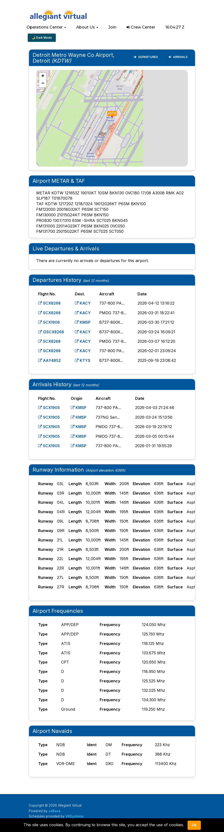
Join (112, 27)
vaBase (55, 809)
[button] (46, 27)
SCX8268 (50, 303)
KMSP (83, 322)
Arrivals (178, 57)
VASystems (74, 815)
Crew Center (140, 27)
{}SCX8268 (51, 331)
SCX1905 (49, 406)
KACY (83, 303)
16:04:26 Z (174, 27)
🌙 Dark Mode (42, 37)
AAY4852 (49, 359)
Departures (146, 57)
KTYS (83, 359)
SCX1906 (49, 322)
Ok (194, 825)
